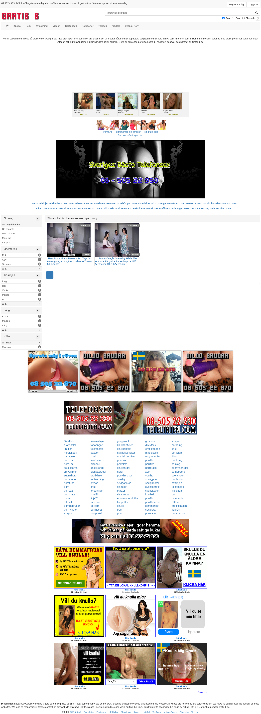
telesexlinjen (98, 441)
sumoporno (178, 471)
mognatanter (152, 456)
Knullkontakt (107, 208)
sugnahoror (70, 475)
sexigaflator (124, 483)
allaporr (68, 513)
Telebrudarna (56, 203)
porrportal (96, 513)
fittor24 (176, 509)
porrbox (121, 460)
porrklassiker (124, 475)
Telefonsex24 (112, 203)
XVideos (21, 346)
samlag (176, 464)
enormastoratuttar (127, 498)
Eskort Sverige (158, 203)
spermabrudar (180, 467)
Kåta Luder (42, 208)
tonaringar (97, 445)
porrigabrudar (72, 505)
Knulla (172, 208)
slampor (122, 486)
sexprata (150, 509)
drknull (68, 502)
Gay (238, 18)
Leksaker (53, 264)
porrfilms (122, 464)
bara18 (121, 490)
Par (117, 261)
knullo (120, 505)
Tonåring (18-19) (105, 264)
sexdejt (121, 479)
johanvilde (97, 490)
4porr (67, 498)
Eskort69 (52, 208)
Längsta (6, 242)
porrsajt (68, 490)
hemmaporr (71, 479)
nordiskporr (70, 452)
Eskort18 (219, 203)
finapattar (122, 502)
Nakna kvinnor (65, 208)
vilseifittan (177, 490)
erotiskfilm (70, 445)
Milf (133, 261)
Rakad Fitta (139, 208)
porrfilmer (69, 494)
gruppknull (123, 441)
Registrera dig (236, 4)
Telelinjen (43, 203)
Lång (21, 325)
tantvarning (97, 479)
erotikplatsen (179, 505)
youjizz (149, 475)
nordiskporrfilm (126, 456)
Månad (21, 294)
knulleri (68, 448)
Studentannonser (82, 208)
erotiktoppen (152, 448)
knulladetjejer (125, 445)
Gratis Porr (126, 208)
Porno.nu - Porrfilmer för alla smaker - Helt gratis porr (130, 132)
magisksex (151, 452)
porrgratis (151, 467)
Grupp (124, 261)
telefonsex (97, 448)
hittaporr (95, 464)
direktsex (150, 445)
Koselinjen (99, 203)
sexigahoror (152, 483)
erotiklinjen (97, 475)
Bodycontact (230, 203)
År (21, 299)
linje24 (94, 498)
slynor (94, 483)
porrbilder (177, 479)
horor (120, 471)
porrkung (177, 445)
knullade (150, 494)
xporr (148, 471)
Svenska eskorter (176, 203)
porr (66, 486)
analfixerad (97, 467)
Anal (98, 261)
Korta (21, 316)
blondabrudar (98, 471)
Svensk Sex (152, 208)
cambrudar (178, 498)
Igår (21, 285)
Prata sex (88, 203)
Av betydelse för (11, 224)
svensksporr (152, 490)
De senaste (8, 229)
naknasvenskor (126, 452)
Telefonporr (125, 203)
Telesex (79, 203)
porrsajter (151, 513)
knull (174, 448)
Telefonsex (68, 203)
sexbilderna (71, 467)
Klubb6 (210, 203)
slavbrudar (123, 494)
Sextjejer (189, 203)
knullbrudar (123, 467)
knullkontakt (124, 448)
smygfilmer (70, 471)
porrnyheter (71, 509)
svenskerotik (152, 486)
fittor (174, 456)
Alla (21, 268)
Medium (21, 320)
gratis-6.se (75, 712)
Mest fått (6, 238)
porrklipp (177, 452)
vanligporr (151, 479)
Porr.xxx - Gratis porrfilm (130, 135)
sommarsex (152, 505)
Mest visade (8, 233)
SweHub (69, 441)
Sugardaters (182, 208)
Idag (21, 281)
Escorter (96, 208)
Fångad (108, 261)
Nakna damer (197, 208)
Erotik (118, 208)
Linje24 (34, 203)
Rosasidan (200, 203)
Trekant (87, 261)
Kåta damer (226, 208)
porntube (69, 483)
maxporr (95, 502)
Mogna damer (212, 208)
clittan (175, 502)
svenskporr (178, 475)
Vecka (21, 290)
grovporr (150, 441)
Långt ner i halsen (71, 261)
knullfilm (95, 494)
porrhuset (96, 509)
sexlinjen (177, 483)
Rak (228, 18)
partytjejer (70, 456)
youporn (176, 441)
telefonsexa (97, 460)
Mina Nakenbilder (141, 203)
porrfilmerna (152, 502)
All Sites (21, 342)
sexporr (95, 452)
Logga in (253, 4)
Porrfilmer (164, 208)
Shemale (250, 18)
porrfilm (68, 460)
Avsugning (53, 261)
